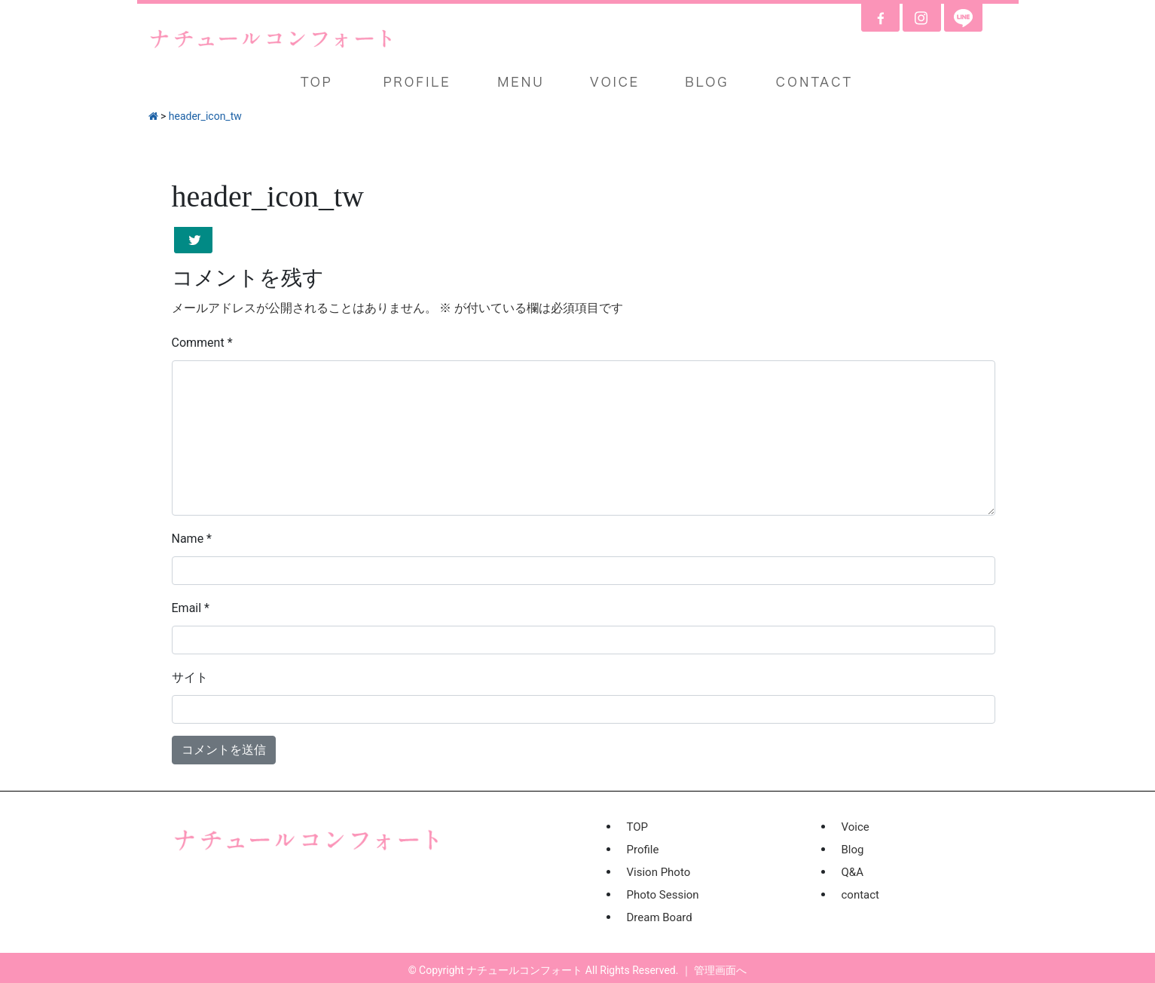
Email (190, 608)
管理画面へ (720, 970)
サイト (190, 677)
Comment (202, 342)
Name (192, 538)
